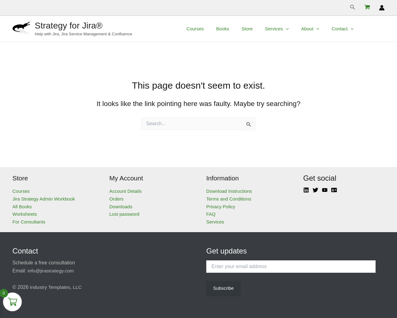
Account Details (125, 191)
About (321, 28)
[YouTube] (325, 190)
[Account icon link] (382, 8)
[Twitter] (315, 190)
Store (264, 28)
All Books (22, 206)
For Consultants (28, 221)
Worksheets (24, 214)
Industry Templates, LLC (56, 287)
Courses (218, 28)
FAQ (211, 214)
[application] (300, 28)
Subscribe (223, 288)
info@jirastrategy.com (51, 270)
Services (291, 28)
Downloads (120, 206)
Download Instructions (229, 191)
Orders (116, 198)
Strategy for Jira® (68, 25)
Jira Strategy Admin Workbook (43, 198)
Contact (350, 28)
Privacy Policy (220, 206)
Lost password (124, 214)
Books (242, 28)
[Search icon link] (352, 8)
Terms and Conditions (228, 198)
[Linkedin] (306, 190)
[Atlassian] (334, 190)
